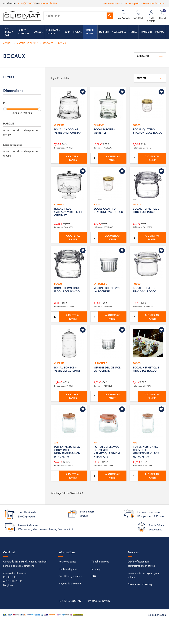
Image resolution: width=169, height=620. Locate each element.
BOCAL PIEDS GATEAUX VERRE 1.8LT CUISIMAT (68, 212)
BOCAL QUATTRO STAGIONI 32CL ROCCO (108, 210)
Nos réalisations (111, 3)
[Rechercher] (78, 16)
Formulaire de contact (154, 3)
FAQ (93, 576)
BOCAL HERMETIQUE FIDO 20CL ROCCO (146, 289)
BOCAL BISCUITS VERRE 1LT (104, 131)
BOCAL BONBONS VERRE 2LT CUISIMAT (67, 369)
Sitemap (95, 568)
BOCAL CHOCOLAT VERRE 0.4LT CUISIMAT (68, 131)
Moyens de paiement (69, 583)
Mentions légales (67, 568)
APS (56, 442)
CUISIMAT (59, 125)
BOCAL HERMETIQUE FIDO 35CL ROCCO (146, 369)
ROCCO (137, 125)
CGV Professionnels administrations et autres (141, 563)
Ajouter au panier (73, 158)
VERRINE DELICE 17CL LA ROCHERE (107, 369)
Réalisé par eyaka (156, 614)
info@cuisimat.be (99, 601)
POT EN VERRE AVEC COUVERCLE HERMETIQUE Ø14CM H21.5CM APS (146, 451)
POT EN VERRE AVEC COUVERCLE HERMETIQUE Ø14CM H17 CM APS (67, 451)
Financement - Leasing (140, 584)
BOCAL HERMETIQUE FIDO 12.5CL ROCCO (67, 289)
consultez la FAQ (48, 3)
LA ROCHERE (100, 283)
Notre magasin (131, 3)
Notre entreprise (67, 561)
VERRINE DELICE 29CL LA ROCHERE (107, 289)
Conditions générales (70, 576)
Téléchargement (100, 561)
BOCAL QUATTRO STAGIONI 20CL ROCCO (147, 131)
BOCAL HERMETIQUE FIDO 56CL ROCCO (146, 210)
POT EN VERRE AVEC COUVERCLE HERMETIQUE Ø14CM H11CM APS (107, 451)
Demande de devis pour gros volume (143, 575)
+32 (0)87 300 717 (27, 3)
